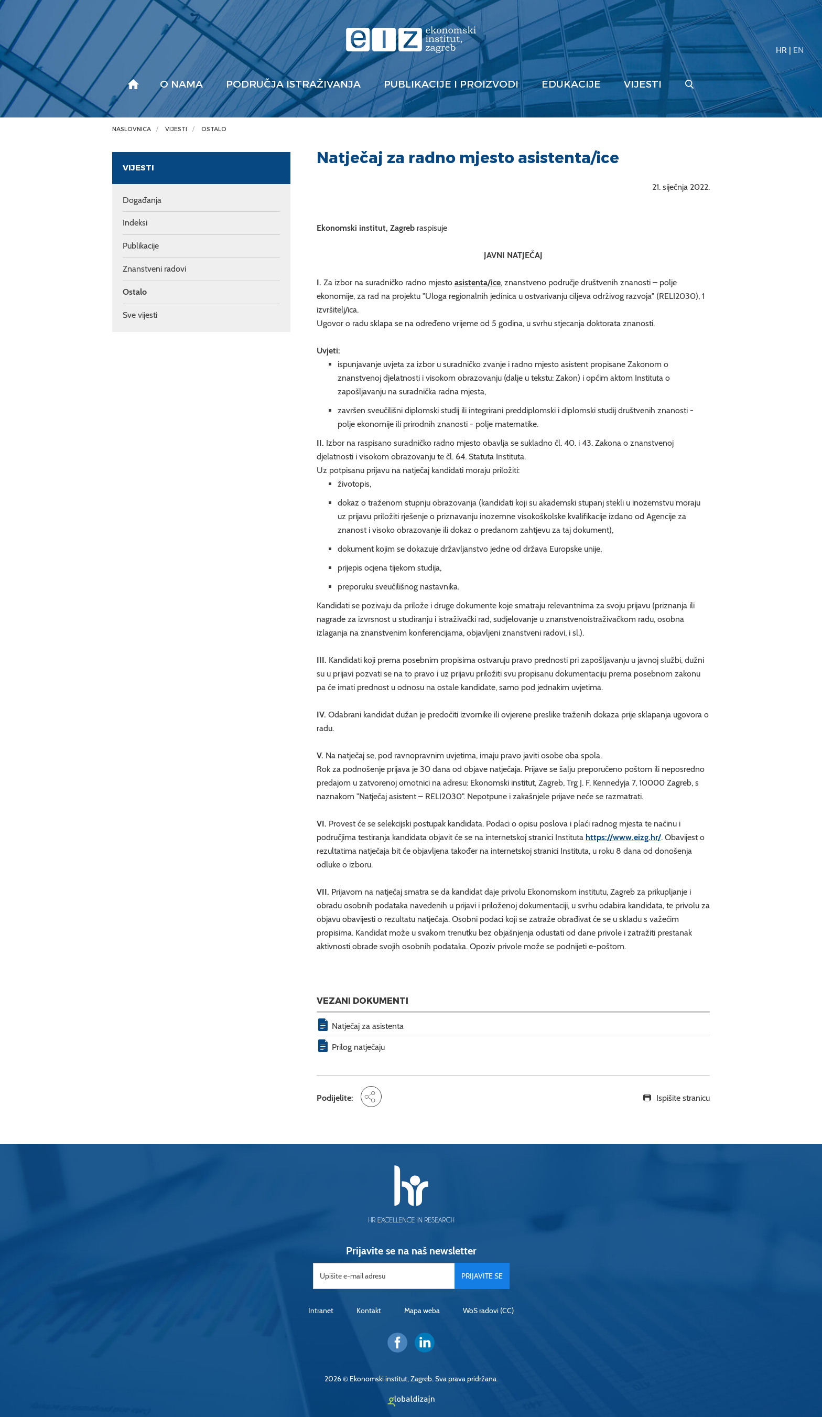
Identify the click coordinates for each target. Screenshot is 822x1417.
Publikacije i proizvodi (451, 84)
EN (798, 50)
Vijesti (643, 84)
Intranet (320, 1310)
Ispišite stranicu (683, 1098)
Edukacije (571, 84)
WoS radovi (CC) (488, 1310)
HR (781, 50)
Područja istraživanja (293, 84)
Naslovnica (131, 129)
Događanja (142, 200)
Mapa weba (422, 1310)
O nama (181, 84)
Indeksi (135, 223)
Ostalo (213, 129)
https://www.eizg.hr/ (623, 837)
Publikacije (141, 246)
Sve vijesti (140, 315)
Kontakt (368, 1310)
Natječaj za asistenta (368, 1026)
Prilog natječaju (358, 1047)
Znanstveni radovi (154, 269)
